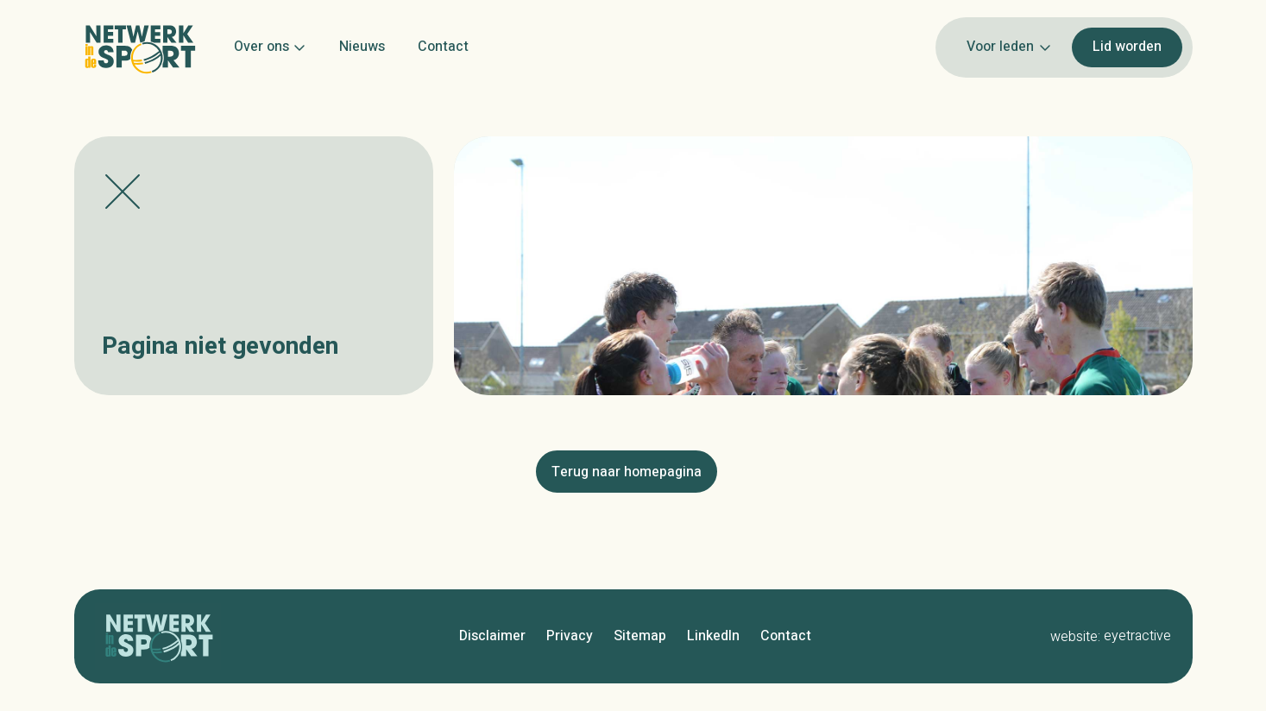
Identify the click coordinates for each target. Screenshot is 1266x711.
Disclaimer (492, 636)
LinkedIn (713, 636)
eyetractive (1137, 636)
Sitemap (640, 636)
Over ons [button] (270, 46)
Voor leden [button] (1009, 46)
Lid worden (1127, 46)
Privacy (569, 636)
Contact (443, 46)
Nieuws (362, 46)
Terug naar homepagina (626, 472)
